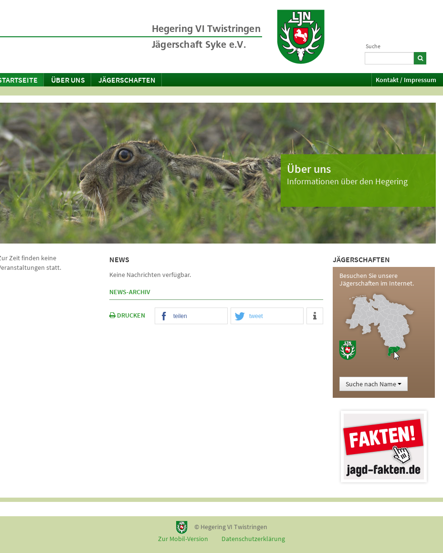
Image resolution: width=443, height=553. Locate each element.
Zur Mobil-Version (183, 538)
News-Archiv (129, 291)
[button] (191, 316)
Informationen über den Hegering (347, 181)
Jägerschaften (127, 80)
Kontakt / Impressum (406, 79)
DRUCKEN (127, 315)
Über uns (68, 80)
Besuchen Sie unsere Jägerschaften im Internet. (376, 279)
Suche (373, 46)
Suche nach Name (373, 384)
